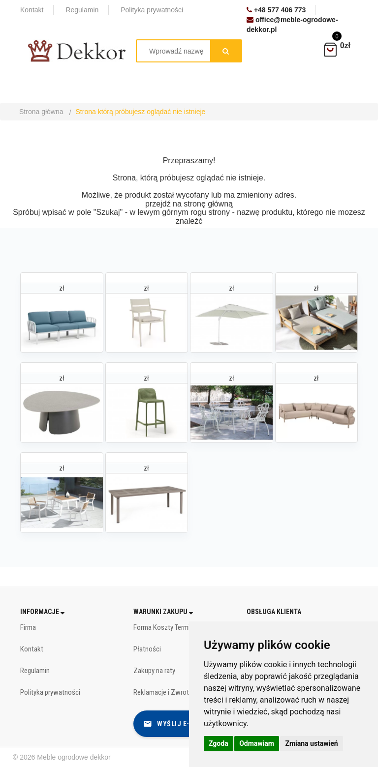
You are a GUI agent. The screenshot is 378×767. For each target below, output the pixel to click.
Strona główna (41, 112)
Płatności (147, 649)
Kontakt (31, 649)
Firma (28, 627)
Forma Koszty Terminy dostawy (178, 627)
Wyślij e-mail (174, 723)
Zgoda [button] (218, 743)
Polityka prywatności (50, 692)
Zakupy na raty (154, 670)
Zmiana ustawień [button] (311, 743)
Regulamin (35, 670)
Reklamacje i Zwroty (162, 692)
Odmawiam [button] (256, 743)
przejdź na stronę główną (189, 204)
